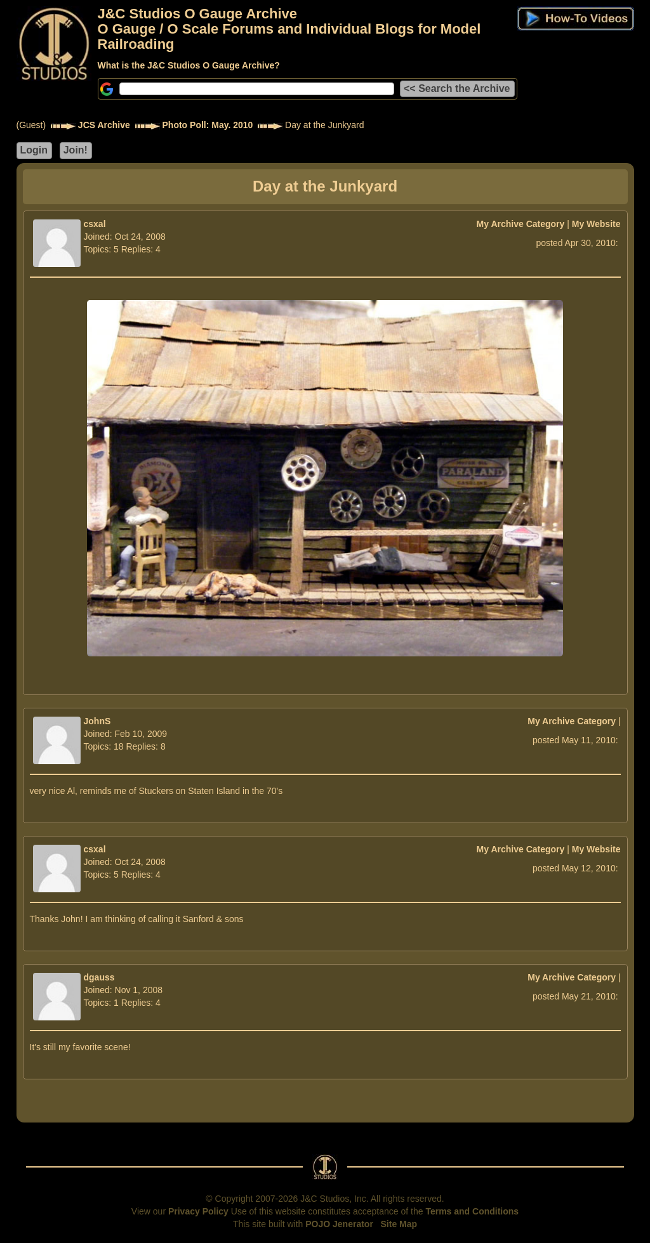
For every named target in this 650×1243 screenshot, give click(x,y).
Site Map (399, 1224)
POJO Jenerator (339, 1224)
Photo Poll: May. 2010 (207, 125)
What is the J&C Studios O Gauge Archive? (189, 65)
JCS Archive (104, 125)
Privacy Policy (198, 1211)
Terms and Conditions (472, 1211)
